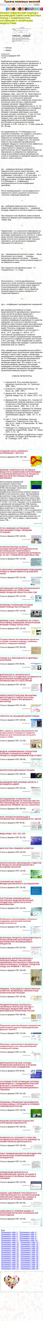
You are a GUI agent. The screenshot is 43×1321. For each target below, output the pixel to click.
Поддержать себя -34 (29, 1264)
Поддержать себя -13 (10, 1244)
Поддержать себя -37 (10, 1269)
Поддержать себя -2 (28, 1232)
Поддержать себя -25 (10, 1256)
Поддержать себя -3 (9, 1234)
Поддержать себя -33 (10, 1264)
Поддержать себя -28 (29, 1258)
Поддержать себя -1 (9, 1232)
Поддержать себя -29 (10, 1260)
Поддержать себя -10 (28, 1240)
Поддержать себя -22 (29, 1252)
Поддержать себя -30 (29, 1260)
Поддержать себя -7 (9, 1238)
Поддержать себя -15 (10, 1246)
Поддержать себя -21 (10, 1252)
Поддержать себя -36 (29, 1267)
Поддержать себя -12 (29, 1242)
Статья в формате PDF (10, 56)
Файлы (8, 50)
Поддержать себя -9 (9, 1240)
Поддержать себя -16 (29, 1246)
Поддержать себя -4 (28, 1234)
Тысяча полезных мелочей (23, 1)
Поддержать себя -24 (29, 1254)
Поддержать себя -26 (29, 1256)
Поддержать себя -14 (29, 1244)
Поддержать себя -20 (29, 1250)
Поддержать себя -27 (10, 1258)
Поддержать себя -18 (29, 1248)
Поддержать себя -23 (10, 1254)
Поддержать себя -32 (29, 1262)
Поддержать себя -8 (28, 1238)
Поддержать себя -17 (10, 1248)
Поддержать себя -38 (29, 1269)
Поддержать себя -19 (10, 1250)
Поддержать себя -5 (9, 1236)
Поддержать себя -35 (10, 1267)
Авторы (9, 48)
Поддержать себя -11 (10, 1242)
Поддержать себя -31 (10, 1262)
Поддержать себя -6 (28, 1236)
